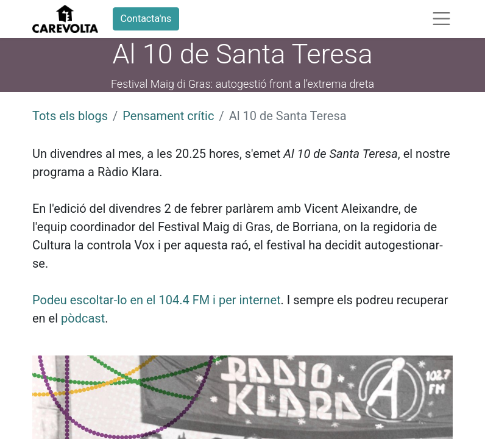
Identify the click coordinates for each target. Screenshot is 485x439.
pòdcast (83, 318)
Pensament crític (168, 116)
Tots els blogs (70, 116)
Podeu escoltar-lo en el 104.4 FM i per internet (156, 300)
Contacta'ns (146, 18)
